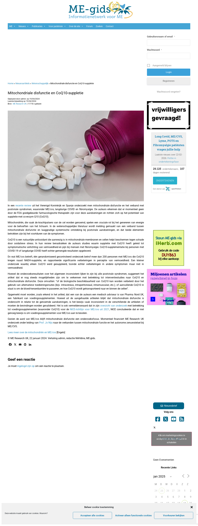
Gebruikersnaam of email (161, 36)
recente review (23, 205)
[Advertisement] (76, 54)
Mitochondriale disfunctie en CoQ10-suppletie (45, 93)
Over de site (76, 26)
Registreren (168, 81)
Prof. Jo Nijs (46, 322)
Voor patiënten (57, 26)
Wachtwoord (154, 50)
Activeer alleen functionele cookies (133, 515)
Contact (110, 26)
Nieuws (24, 26)
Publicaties (38, 26)
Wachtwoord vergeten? (168, 91)
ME (12, 26)
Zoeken (99, 26)
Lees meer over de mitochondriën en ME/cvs (32, 332)
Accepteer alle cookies (92, 515)
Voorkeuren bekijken (173, 515)
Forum (89, 26)
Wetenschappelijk (40, 83)
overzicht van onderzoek (113, 305)
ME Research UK (19, 104)
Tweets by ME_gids (171, 439)
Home (10, 83)
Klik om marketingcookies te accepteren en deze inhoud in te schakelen (172, 439)
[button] (191, 507)
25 (161, 490)
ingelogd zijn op (25, 366)
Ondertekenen (165, 180)
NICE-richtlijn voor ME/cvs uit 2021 (89, 309)
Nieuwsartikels (22, 83)
